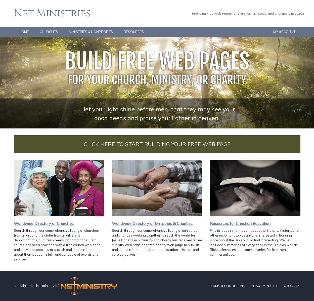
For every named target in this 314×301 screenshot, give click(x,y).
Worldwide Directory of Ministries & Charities (152, 223)
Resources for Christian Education (240, 223)
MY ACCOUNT (284, 32)
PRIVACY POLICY (264, 286)
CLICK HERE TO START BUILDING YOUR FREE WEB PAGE (157, 144)
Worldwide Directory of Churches (44, 223)
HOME (24, 32)
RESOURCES (134, 32)
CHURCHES (49, 32)
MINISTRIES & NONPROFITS (91, 32)
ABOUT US (291, 286)
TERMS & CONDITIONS (227, 286)
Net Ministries (52, 13)
